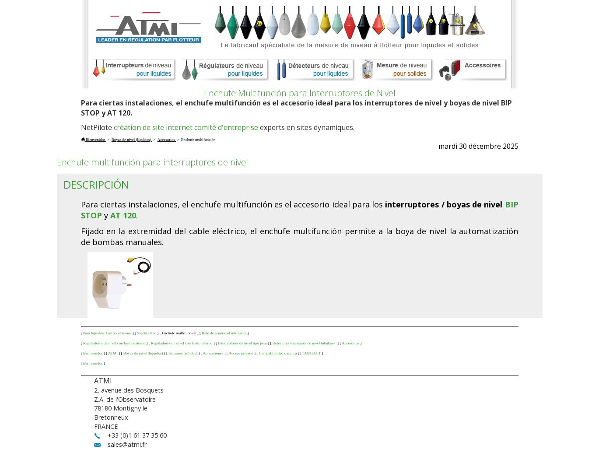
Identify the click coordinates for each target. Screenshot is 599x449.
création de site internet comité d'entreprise (186, 127)
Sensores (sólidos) (182, 353)
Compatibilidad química (278, 353)
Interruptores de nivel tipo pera (242, 343)
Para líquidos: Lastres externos (107, 333)
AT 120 (123, 215)
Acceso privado (240, 353)
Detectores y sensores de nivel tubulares (304, 343)
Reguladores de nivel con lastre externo (114, 343)
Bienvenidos (93, 353)
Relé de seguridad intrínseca (224, 333)
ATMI (113, 353)
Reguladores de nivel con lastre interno (182, 343)
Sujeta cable (146, 333)
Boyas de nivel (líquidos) (143, 353)
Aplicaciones (213, 353)
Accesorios (350, 343)
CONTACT (311, 353)
